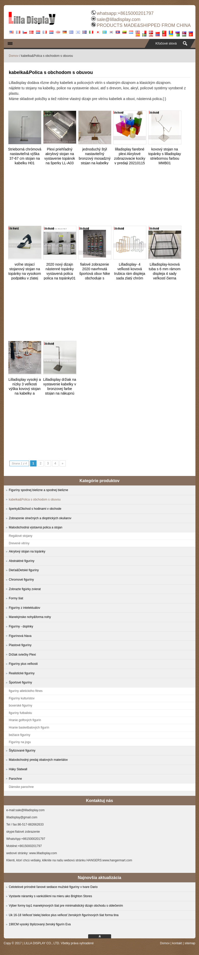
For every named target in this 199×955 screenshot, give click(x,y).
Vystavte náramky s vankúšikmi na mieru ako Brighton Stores (50, 896)
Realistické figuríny (22, 673)
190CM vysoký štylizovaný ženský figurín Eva (40, 924)
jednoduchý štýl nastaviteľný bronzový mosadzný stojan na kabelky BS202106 (95, 158)
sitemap (189, 943)
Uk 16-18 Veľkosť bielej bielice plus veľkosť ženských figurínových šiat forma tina (64, 915)
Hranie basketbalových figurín (29, 727)
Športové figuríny (20, 682)
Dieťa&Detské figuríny (24, 570)
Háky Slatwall (18, 769)
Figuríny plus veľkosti (23, 664)
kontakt (177, 943)
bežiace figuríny (19, 735)
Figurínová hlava (20, 636)
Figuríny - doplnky (21, 626)
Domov (14, 56)
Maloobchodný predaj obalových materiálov (38, 760)
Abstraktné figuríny (21, 561)
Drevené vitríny (19, 543)
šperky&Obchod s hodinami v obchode (35, 509)
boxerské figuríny (20, 705)
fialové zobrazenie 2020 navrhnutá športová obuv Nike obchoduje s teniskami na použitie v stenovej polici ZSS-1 (94, 278)
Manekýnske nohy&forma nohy (30, 617)
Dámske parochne (21, 787)
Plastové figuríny (20, 645)
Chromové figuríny (21, 579)
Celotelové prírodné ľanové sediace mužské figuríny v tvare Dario (53, 887)
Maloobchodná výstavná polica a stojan (35, 527)
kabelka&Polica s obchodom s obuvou (35, 499)
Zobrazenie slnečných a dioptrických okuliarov (40, 518)
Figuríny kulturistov (22, 698)
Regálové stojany (20, 536)
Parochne (15, 778)
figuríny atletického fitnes (26, 691)
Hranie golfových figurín (25, 720)
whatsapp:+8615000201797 (125, 13)
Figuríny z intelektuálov (24, 608)
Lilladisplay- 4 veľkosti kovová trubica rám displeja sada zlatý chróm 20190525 (129, 273)
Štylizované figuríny (22, 750)
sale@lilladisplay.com (118, 19)
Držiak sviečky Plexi (22, 654)
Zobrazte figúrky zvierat (25, 589)
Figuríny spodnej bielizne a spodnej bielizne (38, 490)
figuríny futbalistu (20, 713)
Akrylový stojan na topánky (27, 551)
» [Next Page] (63, 463)
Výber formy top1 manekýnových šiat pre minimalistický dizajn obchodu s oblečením (66, 905)
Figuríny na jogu (20, 742)
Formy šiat (16, 598)
